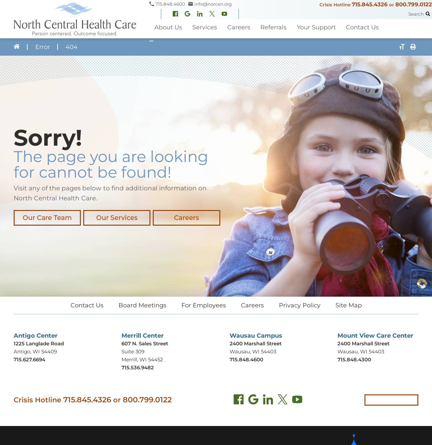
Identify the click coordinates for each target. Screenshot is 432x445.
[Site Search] (428, 13)
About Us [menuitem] (168, 27)
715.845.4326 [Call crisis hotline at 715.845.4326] (87, 399)
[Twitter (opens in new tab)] (283, 401)
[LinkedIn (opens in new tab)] (268, 401)
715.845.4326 (370, 4)
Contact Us (87, 305)
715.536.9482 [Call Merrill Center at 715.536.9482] (137, 367)
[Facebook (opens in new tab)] (239, 401)
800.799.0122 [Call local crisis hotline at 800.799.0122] (147, 399)
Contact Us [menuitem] (361, 27)
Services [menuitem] (204, 27)
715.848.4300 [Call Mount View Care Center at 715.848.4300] (354, 359)
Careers (184, 218)
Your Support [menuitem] (315, 27)
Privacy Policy (300, 305)
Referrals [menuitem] (273, 27)
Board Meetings (142, 305)
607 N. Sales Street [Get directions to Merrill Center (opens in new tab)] (144, 343)
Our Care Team (47, 218)
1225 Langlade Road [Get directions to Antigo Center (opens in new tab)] (39, 343)
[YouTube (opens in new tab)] (297, 401)
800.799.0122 (413, 4)
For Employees (203, 305)
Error (42, 47)
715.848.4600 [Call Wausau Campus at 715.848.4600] (246, 359)
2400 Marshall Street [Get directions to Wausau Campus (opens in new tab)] (256, 343)
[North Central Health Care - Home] (74, 19)
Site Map (348, 305)
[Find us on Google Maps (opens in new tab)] (253, 401)
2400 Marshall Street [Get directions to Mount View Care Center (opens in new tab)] (363, 343)
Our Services (115, 218)
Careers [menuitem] (238, 27)
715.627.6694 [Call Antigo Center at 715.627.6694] (29, 359)
